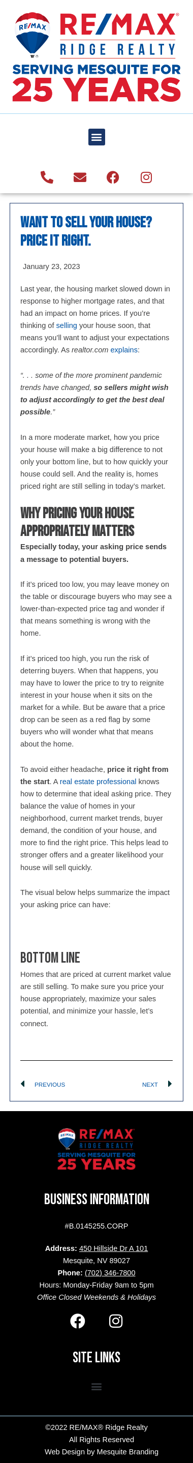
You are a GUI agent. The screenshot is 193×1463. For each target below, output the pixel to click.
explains (124, 350)
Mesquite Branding (128, 1452)
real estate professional (98, 782)
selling (66, 325)
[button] (96, 137)
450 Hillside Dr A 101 (113, 1248)
